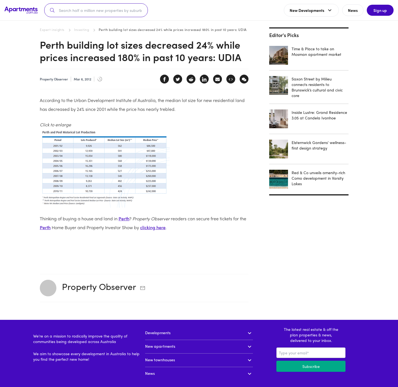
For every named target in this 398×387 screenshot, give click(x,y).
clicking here (153, 227)
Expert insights (52, 29)
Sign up (380, 10)
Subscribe (311, 366)
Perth (124, 218)
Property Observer (99, 286)
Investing (81, 29)
